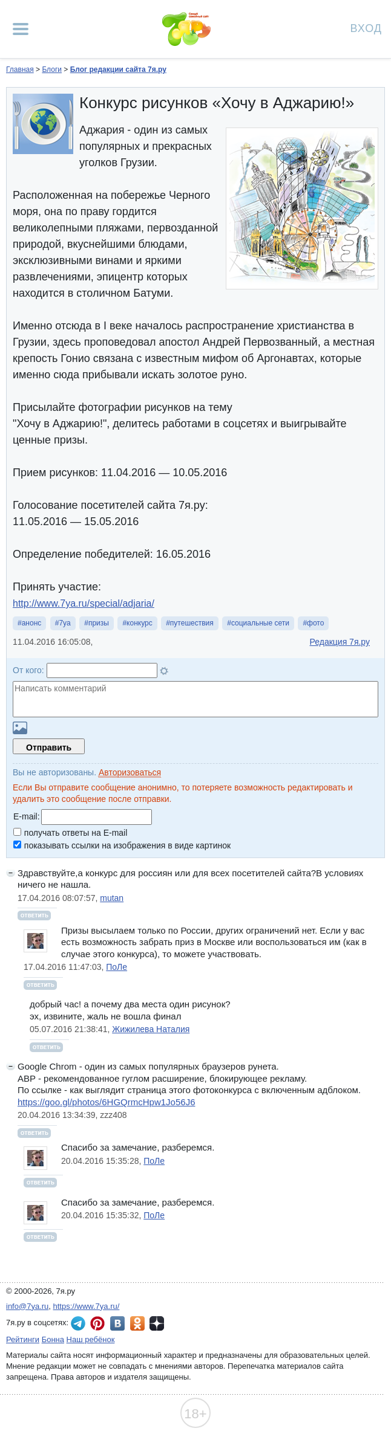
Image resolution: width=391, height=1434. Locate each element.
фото (315, 623)
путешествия (192, 623)
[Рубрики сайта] (20, 29)
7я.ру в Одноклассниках (137, 1323)
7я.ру (157, 1323)
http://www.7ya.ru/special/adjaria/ (83, 603)
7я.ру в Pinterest (97, 1323)
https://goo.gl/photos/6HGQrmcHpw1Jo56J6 (106, 1102)
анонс (32, 623)
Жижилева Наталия (150, 1029)
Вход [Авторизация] (366, 27)
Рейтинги (22, 1339)
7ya (64, 623)
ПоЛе (116, 967)
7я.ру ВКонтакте (117, 1323)
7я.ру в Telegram (78, 1323)
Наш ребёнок (91, 1339)
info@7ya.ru (27, 1306)
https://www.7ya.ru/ (86, 1306)
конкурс (139, 623)
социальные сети (260, 623)
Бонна (53, 1339)
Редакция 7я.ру (340, 642)
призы (98, 623)
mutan (111, 898)
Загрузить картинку (20, 727)
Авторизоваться (130, 772)
